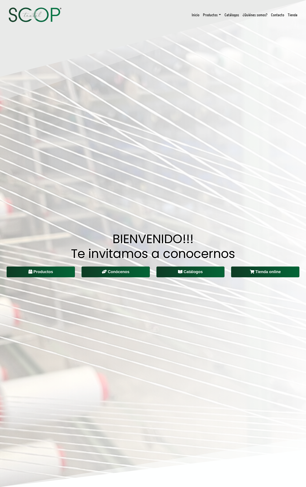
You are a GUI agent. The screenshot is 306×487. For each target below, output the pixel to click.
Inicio (195, 15)
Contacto (277, 15)
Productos (210, 15)
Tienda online (265, 272)
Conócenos (116, 272)
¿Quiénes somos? (255, 15)
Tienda (292, 15)
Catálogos (231, 15)
